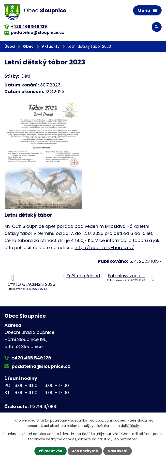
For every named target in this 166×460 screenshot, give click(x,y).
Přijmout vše (50, 450)
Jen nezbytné (85, 450)
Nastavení (117, 450)
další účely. (130, 425)
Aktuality (51, 46)
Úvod (9, 46)
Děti (25, 76)
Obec (28, 46)
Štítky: (11, 76)
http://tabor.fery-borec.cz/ (104, 247)
